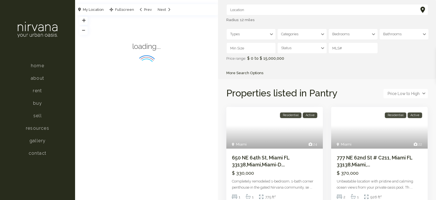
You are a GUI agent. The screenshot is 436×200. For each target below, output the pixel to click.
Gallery (37, 140)
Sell (37, 115)
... (311, 187)
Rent (37, 90)
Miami (241, 144)
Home (37, 65)
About (37, 78)
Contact (38, 153)
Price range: (236, 59)
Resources (37, 128)
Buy (37, 103)
